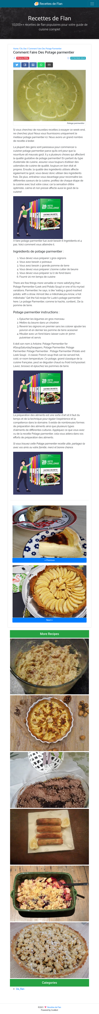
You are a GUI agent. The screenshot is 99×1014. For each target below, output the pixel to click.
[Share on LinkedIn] (33, 64)
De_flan (23, 48)
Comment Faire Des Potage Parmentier (45, 48)
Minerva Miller (22, 58)
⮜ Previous (49, 560)
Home (15, 48)
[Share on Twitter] (17, 64)
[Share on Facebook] (25, 64)
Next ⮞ (49, 620)
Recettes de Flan (48, 3)
